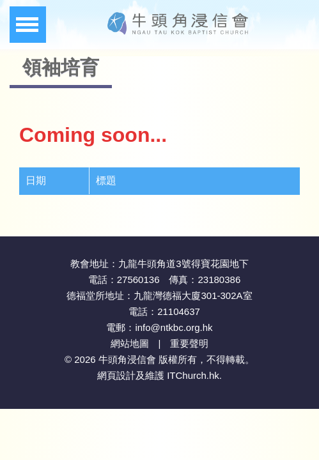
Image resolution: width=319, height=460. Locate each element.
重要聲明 (189, 343)
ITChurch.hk (193, 375)
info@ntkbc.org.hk (173, 327)
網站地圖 (130, 343)
